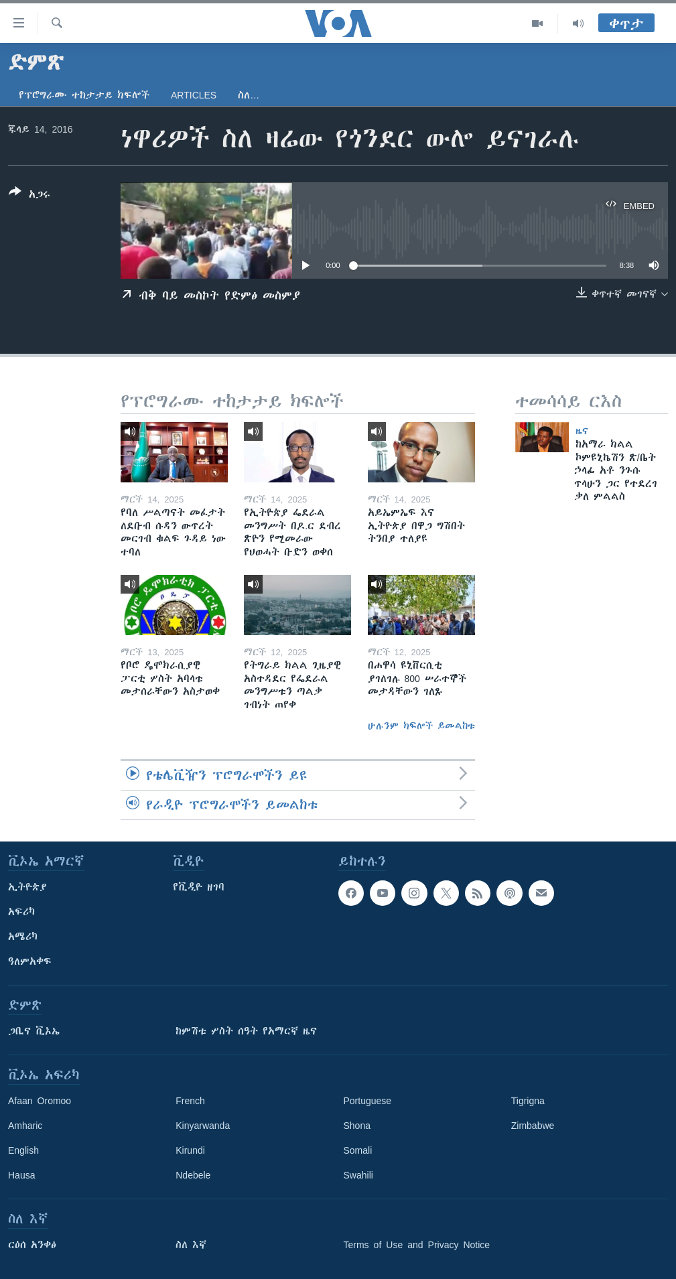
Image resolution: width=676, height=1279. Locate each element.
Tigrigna (528, 1101)
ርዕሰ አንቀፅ (32, 1245)
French (190, 1101)
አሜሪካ (23, 937)
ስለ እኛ (191, 1245)
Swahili (358, 1175)
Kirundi (190, 1150)
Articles (193, 95)
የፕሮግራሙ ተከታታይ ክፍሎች (84, 95)
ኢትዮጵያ (27, 887)
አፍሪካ (21, 912)
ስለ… (248, 95)
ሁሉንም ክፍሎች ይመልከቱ (421, 725)
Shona (357, 1126)
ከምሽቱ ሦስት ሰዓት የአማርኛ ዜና (246, 1031)
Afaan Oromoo (39, 1101)
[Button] (29, 195)
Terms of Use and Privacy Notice (417, 1245)
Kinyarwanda (203, 1126)
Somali (358, 1150)
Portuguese (368, 1101)
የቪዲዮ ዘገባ (198, 887)
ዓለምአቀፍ (30, 961)
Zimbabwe (533, 1126)
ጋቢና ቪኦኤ (34, 1031)
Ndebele (193, 1175)
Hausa (21, 1175)
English (23, 1150)
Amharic (25, 1126)
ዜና (582, 430)
